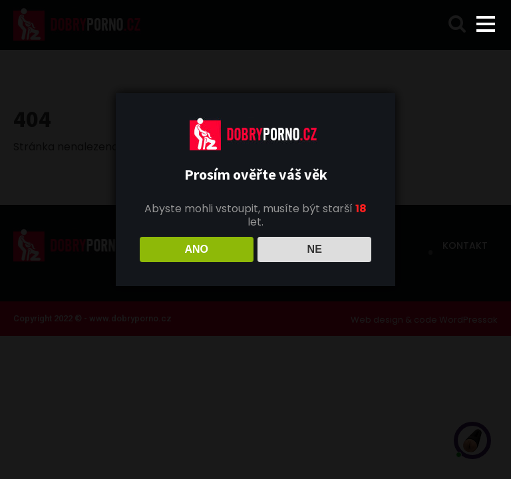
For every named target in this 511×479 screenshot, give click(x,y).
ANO (196, 249)
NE (314, 249)
